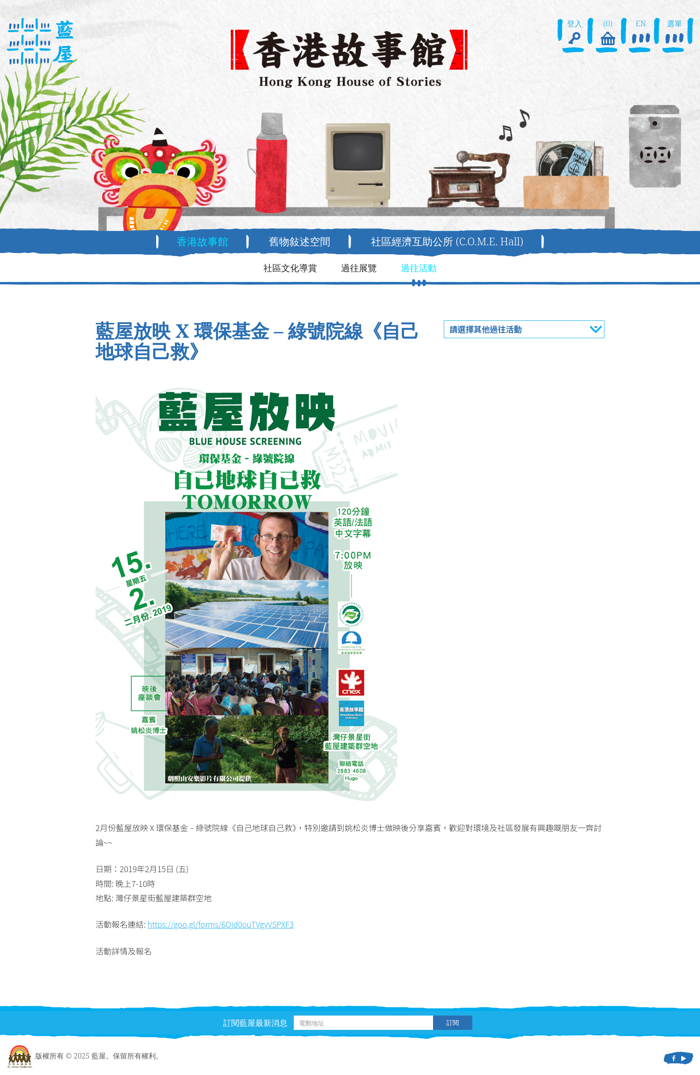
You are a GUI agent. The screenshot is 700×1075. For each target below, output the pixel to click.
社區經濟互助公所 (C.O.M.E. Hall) (450, 241)
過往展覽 (359, 268)
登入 (574, 33)
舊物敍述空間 (298, 241)
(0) (607, 33)
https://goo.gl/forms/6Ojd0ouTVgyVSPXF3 (222, 924)
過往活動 (419, 268)
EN (641, 33)
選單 (674, 33)
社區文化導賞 (290, 268)
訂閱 (452, 1023)
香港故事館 (198, 241)
